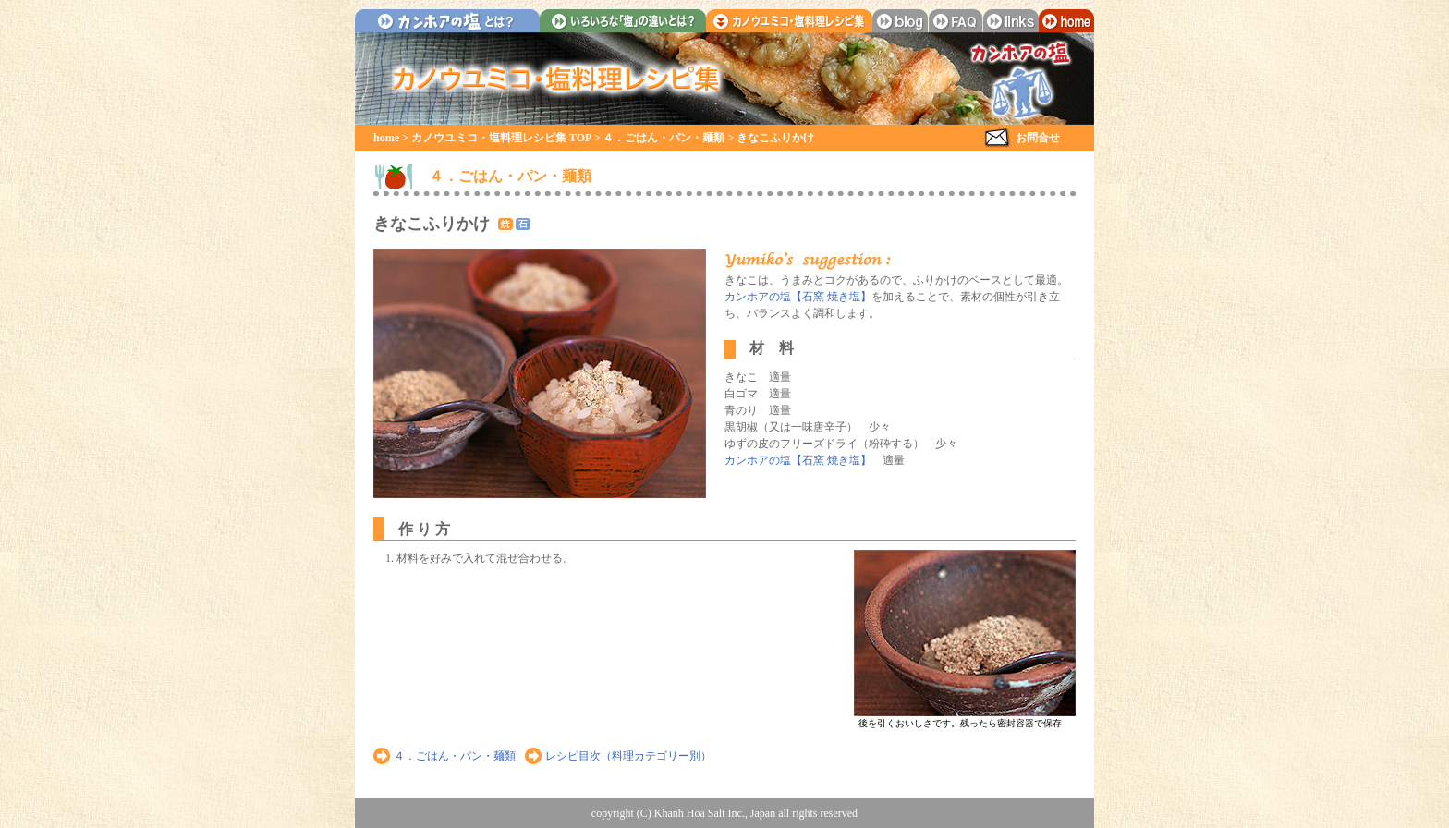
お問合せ (1038, 137)
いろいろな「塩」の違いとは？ (623, 20)
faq (955, 20)
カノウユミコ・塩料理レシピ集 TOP (501, 137)
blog (900, 20)
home (1066, 20)
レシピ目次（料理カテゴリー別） (628, 755)
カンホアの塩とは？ (447, 20)
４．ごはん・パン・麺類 (663, 137)
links (1011, 20)
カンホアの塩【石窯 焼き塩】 (797, 296)
